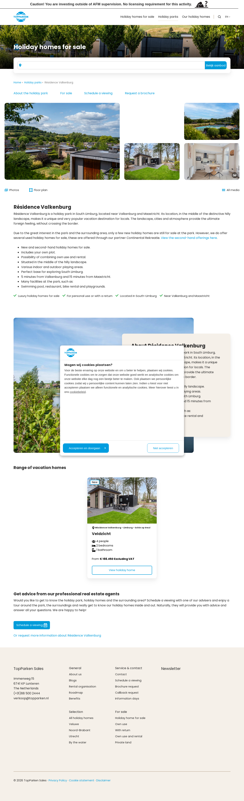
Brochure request (127, 686)
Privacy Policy (58, 780)
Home (17, 82)
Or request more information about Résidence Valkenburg (57, 635)
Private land (123, 742)
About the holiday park (31, 93)
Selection (76, 712)
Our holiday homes (196, 17)
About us (75, 674)
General (75, 668)
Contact (121, 674)
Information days (127, 698)
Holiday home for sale (130, 718)
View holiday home (122, 570)
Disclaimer (103, 780)
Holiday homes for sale (137, 17)
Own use (121, 724)
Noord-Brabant (79, 730)
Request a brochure (140, 93)
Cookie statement (81, 780)
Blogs (73, 680)
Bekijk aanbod (216, 65)
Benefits (74, 698)
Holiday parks (168, 17)
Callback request (127, 693)
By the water (77, 742)
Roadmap (76, 693)
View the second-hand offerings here (189, 238)
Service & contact (128, 668)
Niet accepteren (163, 448)
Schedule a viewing (98, 93)
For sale (66, 93)
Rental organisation (82, 686)
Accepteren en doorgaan (87, 448)
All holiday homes (81, 718)
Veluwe (74, 724)
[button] (219, 17)
